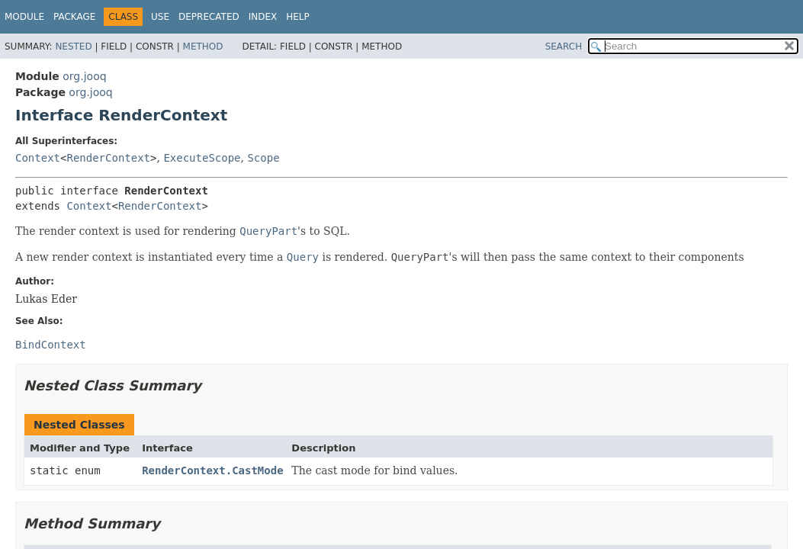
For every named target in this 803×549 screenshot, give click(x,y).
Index (263, 16)
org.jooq (84, 76)
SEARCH (564, 46)
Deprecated (208, 16)
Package (74, 16)
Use (160, 16)
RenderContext (108, 158)
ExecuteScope (201, 158)
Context (37, 158)
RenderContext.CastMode (212, 470)
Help (298, 16)
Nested (73, 46)
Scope (263, 158)
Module (24, 16)
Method (203, 46)
